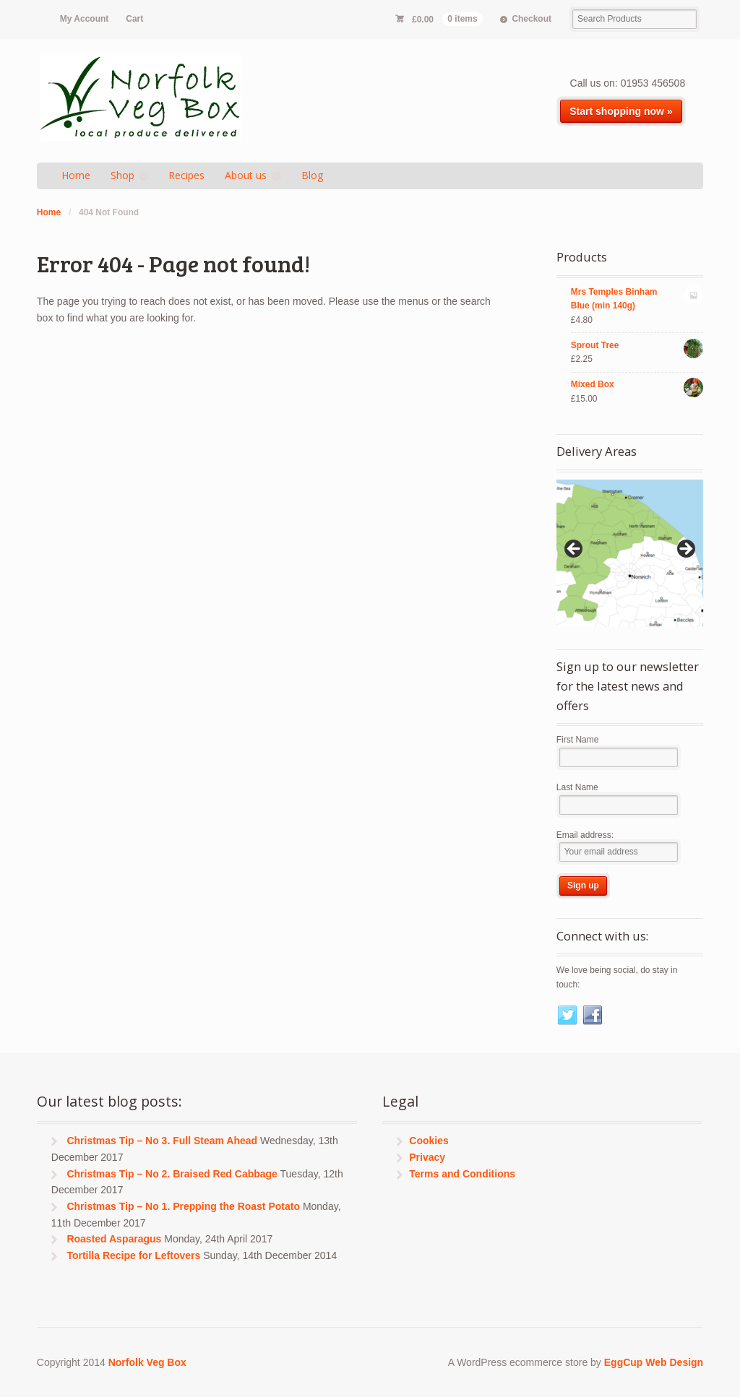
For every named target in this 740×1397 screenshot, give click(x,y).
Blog (312, 175)
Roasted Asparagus (113, 1239)
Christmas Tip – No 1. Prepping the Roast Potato (183, 1206)
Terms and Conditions (462, 1174)
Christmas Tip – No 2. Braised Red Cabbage (172, 1174)
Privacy (427, 1157)
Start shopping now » (620, 111)
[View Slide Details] (629, 553)
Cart (134, 19)
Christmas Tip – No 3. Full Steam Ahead (161, 1140)
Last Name (577, 787)
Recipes (186, 175)
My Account (84, 19)
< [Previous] (574, 550)
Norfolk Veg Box (147, 1362)
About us (246, 175)
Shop (122, 175)
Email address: (585, 835)
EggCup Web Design (653, 1362)
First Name (577, 740)
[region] (629, 553)
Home (75, 175)
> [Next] (685, 550)
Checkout (531, 19)
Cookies (428, 1140)
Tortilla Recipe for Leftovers (133, 1255)
